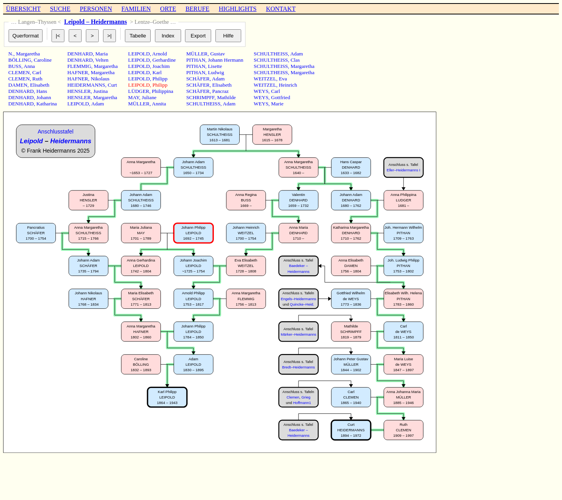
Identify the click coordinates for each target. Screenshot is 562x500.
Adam (97, 104)
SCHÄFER (198, 79)
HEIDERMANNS (86, 85)
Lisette (215, 66)
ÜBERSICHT (23, 8)
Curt (112, 85)
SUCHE (60, 8)
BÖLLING (19, 60)
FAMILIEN (136, 8)
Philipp (160, 79)
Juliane (149, 97)
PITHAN (195, 60)
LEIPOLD (78, 104)
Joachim (161, 66)
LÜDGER (138, 91)
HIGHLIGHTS (238, 8)
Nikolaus (100, 79)
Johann (43, 97)
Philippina (162, 91)
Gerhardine (164, 60)
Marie (277, 104)
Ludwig (216, 72)
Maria (101, 54)
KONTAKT (280, 8)
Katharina (46, 104)
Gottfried (280, 97)
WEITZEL (265, 79)
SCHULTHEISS (203, 104)
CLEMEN (19, 72)
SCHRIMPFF (200, 97)
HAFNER (77, 72)
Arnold (159, 54)
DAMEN (17, 85)
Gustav (217, 54)
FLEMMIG (79, 66)
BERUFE (197, 8)
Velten (101, 60)
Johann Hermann (226, 60)
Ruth (37, 79)
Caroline (43, 60)
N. (10, 54)
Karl (157, 72)
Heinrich (288, 85)
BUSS (14, 66)
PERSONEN (96, 8)
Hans (41, 91)
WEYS (261, 91)
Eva (283, 79)
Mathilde (226, 97)
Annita (159, 104)
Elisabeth (40, 85)
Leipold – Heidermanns (95, 21)
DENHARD (21, 91)
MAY (133, 97)
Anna (29, 66)
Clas (295, 60)
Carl (36, 72)
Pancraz (220, 91)
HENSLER (79, 91)
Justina (100, 91)
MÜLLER (138, 104)
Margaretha (28, 54)
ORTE (168, 8)
